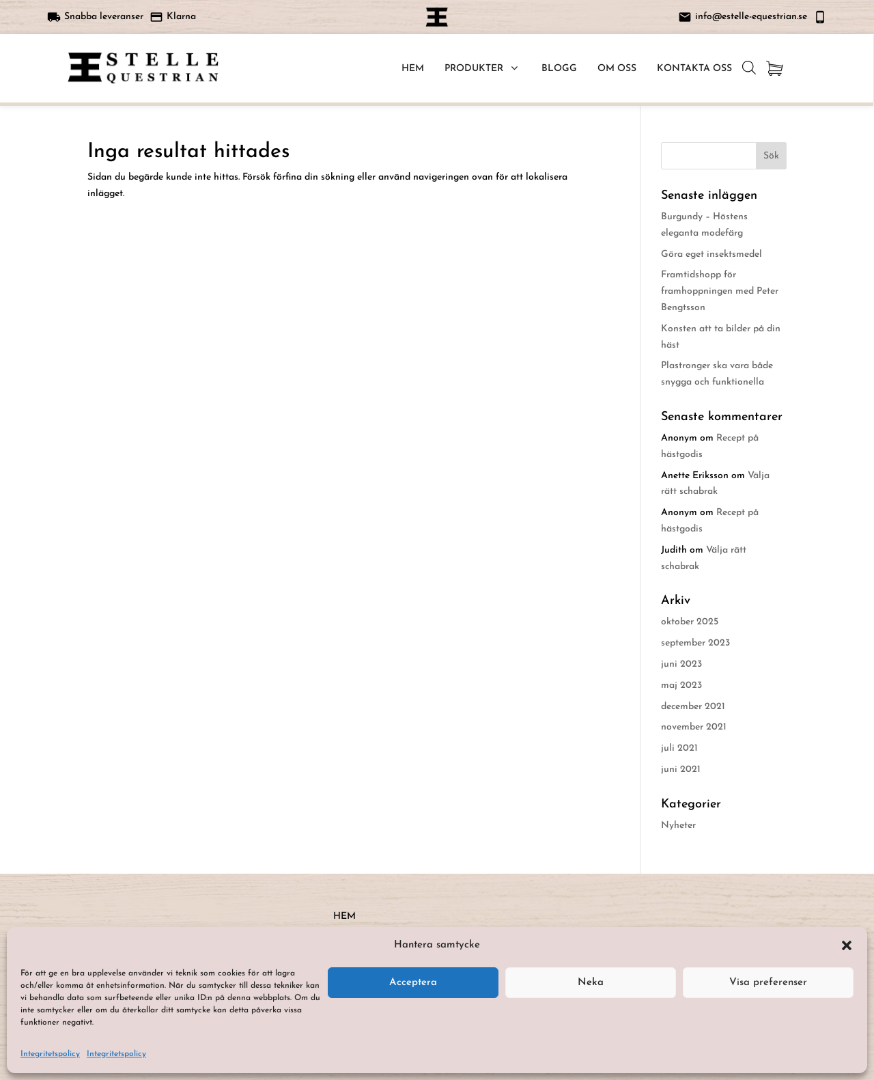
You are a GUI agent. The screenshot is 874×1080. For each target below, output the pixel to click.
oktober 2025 (689, 622)
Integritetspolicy (50, 1054)
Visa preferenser (768, 983)
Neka (591, 983)
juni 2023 (681, 664)
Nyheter (678, 825)
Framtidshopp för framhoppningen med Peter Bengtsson (719, 291)
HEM (344, 916)
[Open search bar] (749, 68)
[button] (847, 945)
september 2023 (695, 643)
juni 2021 (681, 769)
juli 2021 (679, 748)
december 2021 (693, 707)
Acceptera (413, 983)
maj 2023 (681, 685)
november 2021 (694, 727)
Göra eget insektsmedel (711, 254)
